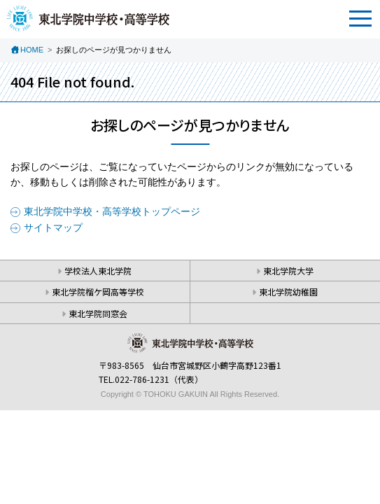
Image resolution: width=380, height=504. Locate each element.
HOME (31, 50)
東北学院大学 (288, 270)
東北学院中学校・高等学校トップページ (112, 211)
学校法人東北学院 (98, 270)
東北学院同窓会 (98, 313)
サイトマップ (53, 227)
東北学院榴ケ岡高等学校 (98, 292)
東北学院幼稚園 (288, 292)
